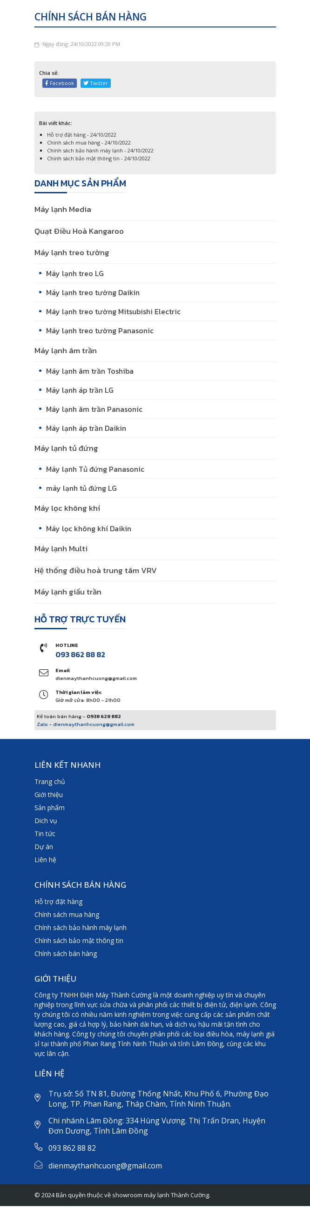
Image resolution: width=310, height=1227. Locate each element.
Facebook (59, 82)
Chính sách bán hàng (65, 953)
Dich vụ (45, 820)
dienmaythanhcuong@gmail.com (94, 724)
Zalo (42, 724)
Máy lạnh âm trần (65, 350)
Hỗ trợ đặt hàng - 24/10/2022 (81, 134)
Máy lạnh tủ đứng (66, 448)
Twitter (95, 82)
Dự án (43, 846)
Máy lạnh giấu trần (67, 592)
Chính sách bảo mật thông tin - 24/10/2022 (98, 158)
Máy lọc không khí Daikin (88, 528)
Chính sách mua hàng (66, 914)
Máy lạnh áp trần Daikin (86, 428)
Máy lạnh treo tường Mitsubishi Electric (113, 311)
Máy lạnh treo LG (75, 273)
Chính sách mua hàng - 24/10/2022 (89, 142)
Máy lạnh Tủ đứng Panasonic (95, 469)
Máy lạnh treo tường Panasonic (100, 330)
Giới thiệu (48, 794)
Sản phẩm (49, 807)
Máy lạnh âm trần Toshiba (90, 370)
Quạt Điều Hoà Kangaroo (79, 231)
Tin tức (44, 833)
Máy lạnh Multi (61, 548)
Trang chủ (49, 781)
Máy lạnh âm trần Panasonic (94, 409)
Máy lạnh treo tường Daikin (93, 292)
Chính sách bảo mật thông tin (78, 940)
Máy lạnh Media (62, 209)
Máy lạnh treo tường (71, 252)
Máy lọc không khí (67, 508)
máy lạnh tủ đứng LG (81, 488)
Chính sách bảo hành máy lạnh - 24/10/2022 (100, 150)
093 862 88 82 (80, 654)
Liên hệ (45, 859)
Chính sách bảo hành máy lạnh (80, 927)
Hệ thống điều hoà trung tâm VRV (95, 570)
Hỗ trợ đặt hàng (58, 901)
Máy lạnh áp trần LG (80, 390)
